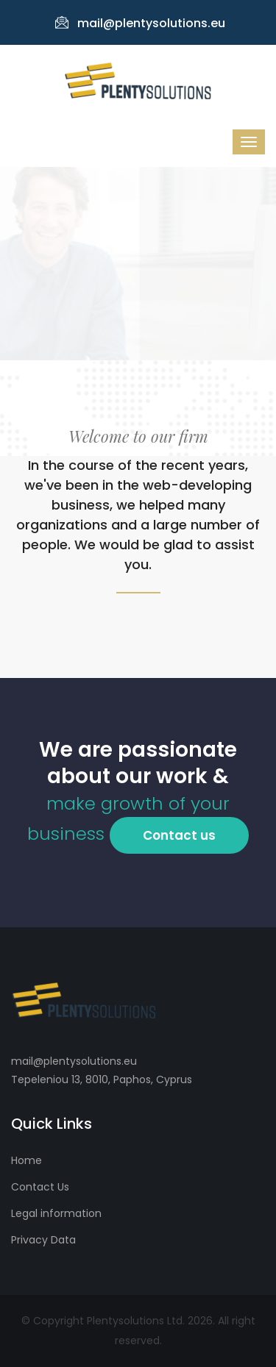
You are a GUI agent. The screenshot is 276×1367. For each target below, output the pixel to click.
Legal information (56, 1213)
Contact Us (40, 1186)
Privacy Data (43, 1239)
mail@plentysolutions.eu (140, 23)
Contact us (179, 835)
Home (26, 1160)
